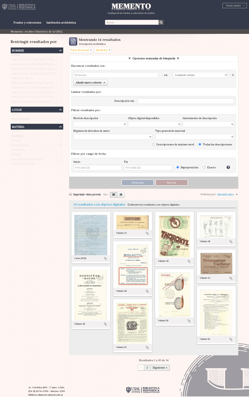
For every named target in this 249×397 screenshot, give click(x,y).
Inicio (76, 161)
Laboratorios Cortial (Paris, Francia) (35, 60)
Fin (126, 161)
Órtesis (16, 155)
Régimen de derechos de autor (91, 131)
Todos (15, 55)
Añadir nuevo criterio (90, 82)
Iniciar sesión (233, 5)
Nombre (18, 50)
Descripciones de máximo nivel (173, 144)
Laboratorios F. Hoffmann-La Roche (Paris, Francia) (45, 88)
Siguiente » (160, 367)
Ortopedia (18, 150)
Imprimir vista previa (85, 194)
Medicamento (20, 146)
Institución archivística (61, 22)
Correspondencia (22, 164)
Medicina (17, 136)
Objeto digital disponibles (143, 118)
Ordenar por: (208, 194)
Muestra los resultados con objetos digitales (153, 204)
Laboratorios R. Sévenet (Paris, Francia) (37, 93)
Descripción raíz (124, 101)
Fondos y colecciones (27, 22)
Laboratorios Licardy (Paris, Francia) (35, 74)
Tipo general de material (170, 131)
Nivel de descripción (85, 118)
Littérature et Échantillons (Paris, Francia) (39, 69)
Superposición (187, 167)
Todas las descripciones (215, 144)
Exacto (209, 167)
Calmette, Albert (22, 79)
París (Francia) (20, 119)
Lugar (17, 109)
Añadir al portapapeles (105, 259)
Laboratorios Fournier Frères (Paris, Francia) (41, 97)
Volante (16, 141)
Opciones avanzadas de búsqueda (153, 58)
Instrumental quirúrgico (27, 160)
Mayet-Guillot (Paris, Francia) (30, 102)
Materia (18, 126)
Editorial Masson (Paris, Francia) (32, 83)
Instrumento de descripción (200, 118)
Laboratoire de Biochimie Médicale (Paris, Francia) (44, 65)
